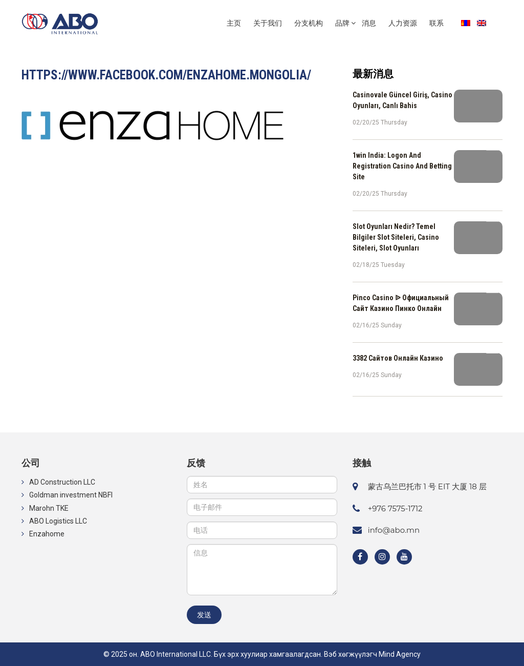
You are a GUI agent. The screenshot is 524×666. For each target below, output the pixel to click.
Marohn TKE (49, 508)
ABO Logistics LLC (58, 521)
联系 (436, 23)
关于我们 (267, 23)
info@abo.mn (394, 530)
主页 (234, 23)
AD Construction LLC (62, 482)
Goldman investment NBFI (71, 495)
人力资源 (402, 23)
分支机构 (308, 23)
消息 (369, 23)
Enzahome (46, 534)
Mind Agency (400, 654)
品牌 (342, 23)
